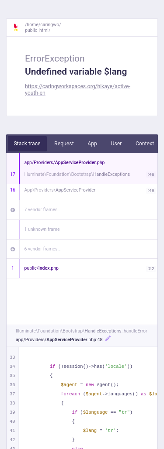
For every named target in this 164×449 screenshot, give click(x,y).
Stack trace (27, 144)
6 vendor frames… (42, 249)
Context (145, 144)
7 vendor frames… (42, 210)
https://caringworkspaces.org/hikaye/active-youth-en (77, 89)
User (116, 144)
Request (64, 144)
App (92, 144)
